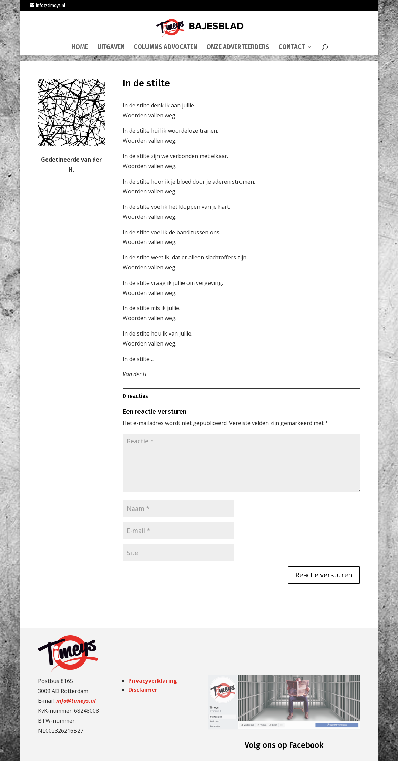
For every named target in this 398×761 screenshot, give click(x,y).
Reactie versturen (324, 574)
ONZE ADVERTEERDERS (237, 47)
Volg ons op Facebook (284, 745)
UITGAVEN (111, 47)
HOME (79, 47)
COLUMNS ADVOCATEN (165, 47)
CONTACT (291, 47)
